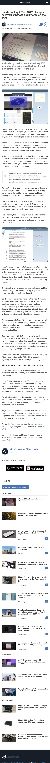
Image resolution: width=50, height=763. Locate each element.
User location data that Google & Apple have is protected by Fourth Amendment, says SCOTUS (31, 612)
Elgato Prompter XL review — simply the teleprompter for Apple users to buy (32, 579)
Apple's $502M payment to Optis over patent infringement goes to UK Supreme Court (33, 595)
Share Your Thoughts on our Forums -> (15, 487)
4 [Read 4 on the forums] (46, 648)
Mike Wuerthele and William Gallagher (19, 24)
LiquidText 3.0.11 (28, 82)
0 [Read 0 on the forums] (46, 538)
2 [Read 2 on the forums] (46, 568)
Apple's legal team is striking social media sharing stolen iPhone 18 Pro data (32, 533)
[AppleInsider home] (25, 3)
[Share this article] (46, 24)
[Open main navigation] (46, 2)
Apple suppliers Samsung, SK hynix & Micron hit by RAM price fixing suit (32, 644)
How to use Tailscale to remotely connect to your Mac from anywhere (32, 563)
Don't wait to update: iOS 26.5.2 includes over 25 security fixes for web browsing (31, 628)
